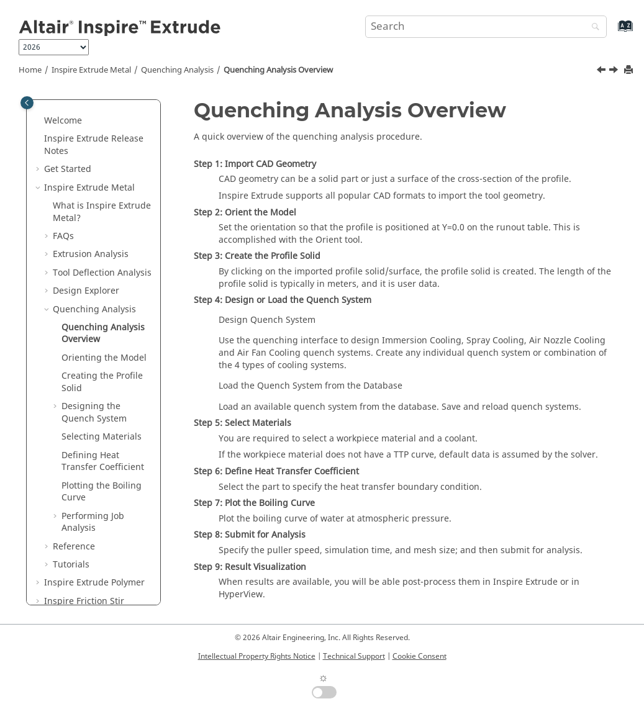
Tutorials (71, 564)
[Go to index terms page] (612, 31)
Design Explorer (86, 290)
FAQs (63, 236)
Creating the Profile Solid (102, 382)
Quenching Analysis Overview (278, 70)
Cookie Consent (419, 656)
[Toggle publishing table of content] (27, 102)
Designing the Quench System (94, 412)
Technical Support (354, 656)
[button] (39, 121)
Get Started (67, 169)
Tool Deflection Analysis (102, 272)
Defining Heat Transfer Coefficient (102, 461)
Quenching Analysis (177, 70)
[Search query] (486, 27)
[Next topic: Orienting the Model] (615, 71)
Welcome (63, 120)
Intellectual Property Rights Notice (256, 656)
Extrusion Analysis (91, 254)
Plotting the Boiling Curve (101, 492)
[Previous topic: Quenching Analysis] (602, 71)
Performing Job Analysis (92, 522)
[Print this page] (630, 70)
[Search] (592, 28)
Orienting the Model (104, 357)
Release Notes (93, 145)
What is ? (102, 212)
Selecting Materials (101, 436)
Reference (74, 546)
